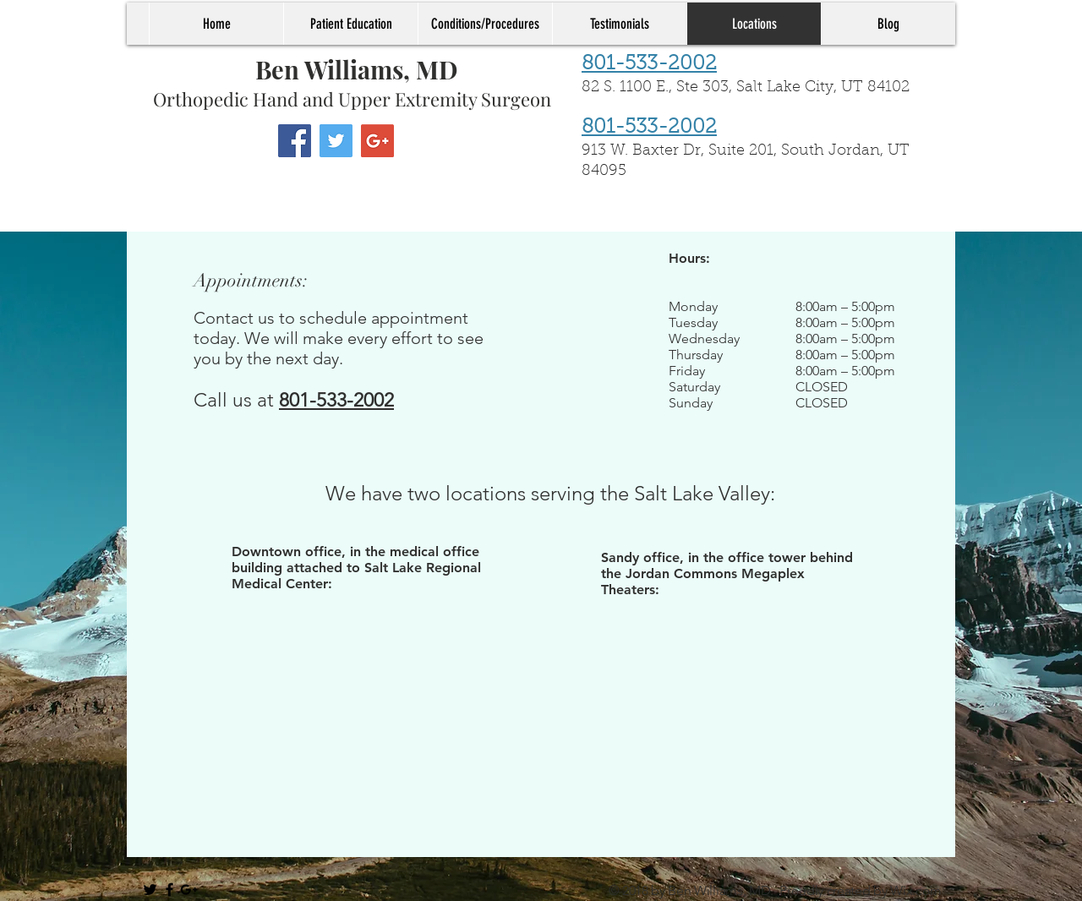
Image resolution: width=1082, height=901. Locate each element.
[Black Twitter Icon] (150, 889)
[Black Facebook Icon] (169, 889)
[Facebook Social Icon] (294, 140)
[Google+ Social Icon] (377, 140)
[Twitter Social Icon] (336, 140)
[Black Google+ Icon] (189, 889)
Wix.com (916, 890)
